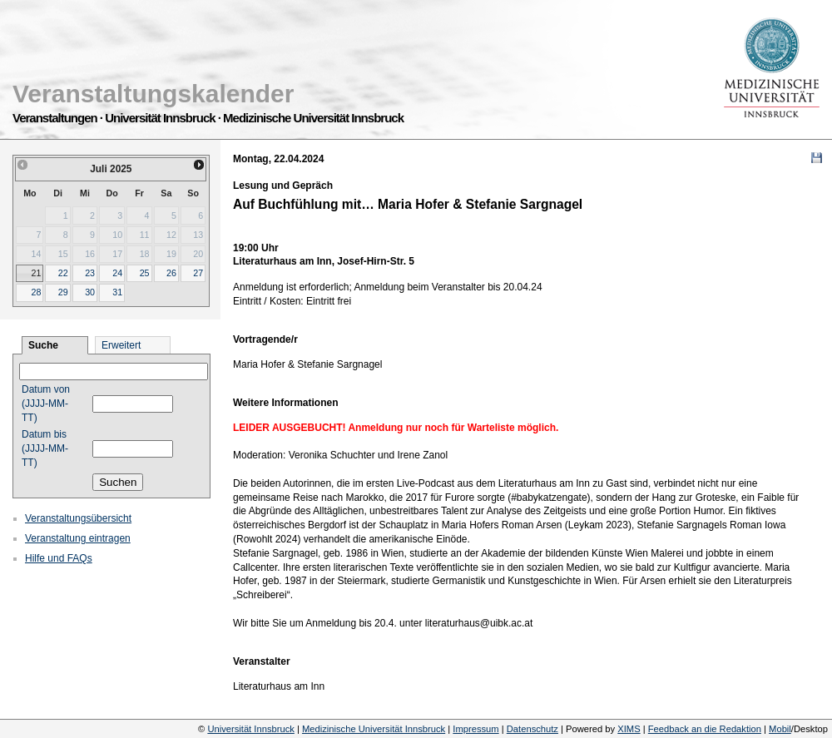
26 (171, 273)
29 (63, 292)
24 (117, 273)
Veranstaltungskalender (153, 93)
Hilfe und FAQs (58, 558)
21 (36, 273)
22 (63, 273)
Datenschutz (532, 729)
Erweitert (121, 345)
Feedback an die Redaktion (704, 729)
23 (90, 273)
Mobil (780, 729)
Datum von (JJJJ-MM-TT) (46, 403)
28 (36, 292)
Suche (43, 345)
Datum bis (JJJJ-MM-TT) (45, 448)
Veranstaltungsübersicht (78, 518)
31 (117, 292)
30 (90, 292)
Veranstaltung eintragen (78, 538)
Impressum (475, 729)
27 (198, 273)
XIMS (628, 729)
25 (145, 273)
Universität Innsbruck (250, 729)
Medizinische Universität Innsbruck (373, 729)
